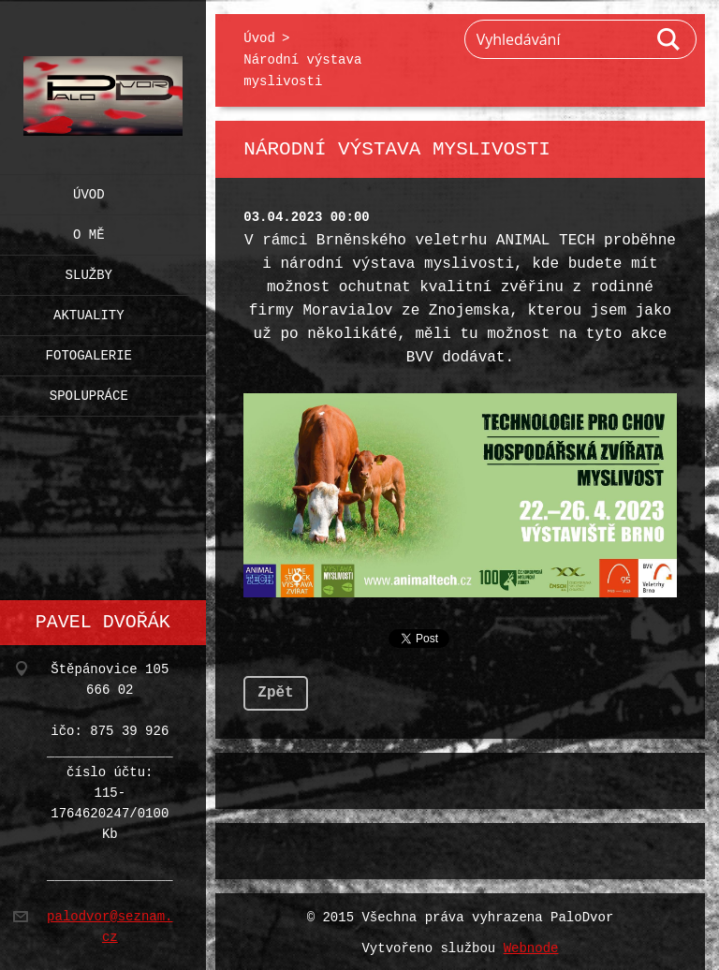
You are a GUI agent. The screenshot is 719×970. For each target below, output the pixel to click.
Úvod (89, 190)
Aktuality (89, 311)
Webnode (531, 945)
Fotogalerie (89, 351)
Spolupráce (89, 392)
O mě (89, 231)
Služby (89, 271)
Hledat (669, 39)
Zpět (275, 689)
